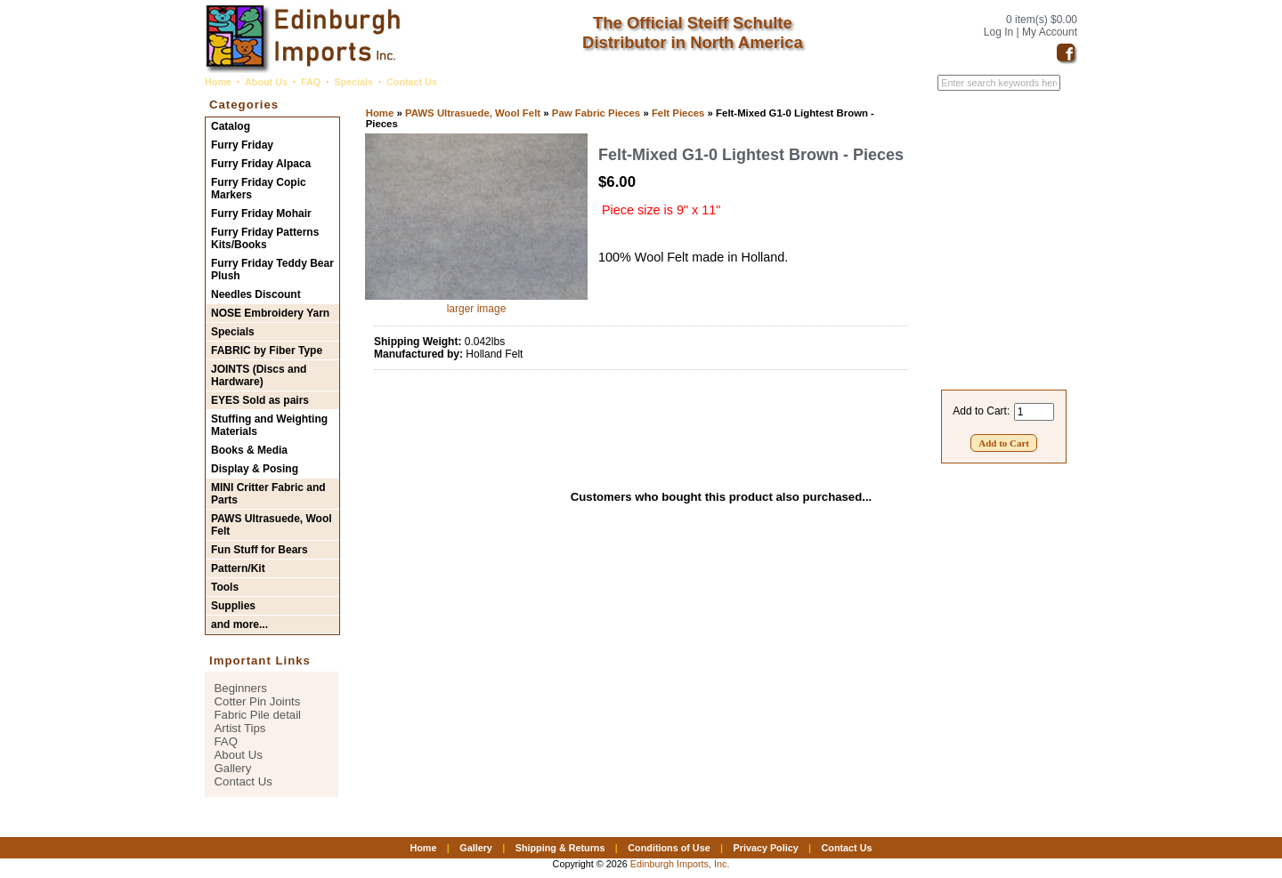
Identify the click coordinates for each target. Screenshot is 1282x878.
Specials (353, 82)
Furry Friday (242, 145)
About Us (266, 82)
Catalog (230, 126)
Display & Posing (254, 469)
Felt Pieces (678, 113)
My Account (1049, 32)
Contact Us (411, 82)
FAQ (310, 82)
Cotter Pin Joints (258, 701)
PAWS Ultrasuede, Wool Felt (472, 113)
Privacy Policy (765, 847)
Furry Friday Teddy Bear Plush (272, 269)
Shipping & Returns (560, 847)
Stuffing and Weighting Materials (269, 425)
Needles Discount (256, 294)
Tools (225, 587)
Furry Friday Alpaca (261, 163)
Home (218, 82)
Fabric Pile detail (258, 714)
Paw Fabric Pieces (596, 113)
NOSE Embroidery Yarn (270, 313)
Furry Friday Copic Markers (258, 188)
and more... (239, 624)
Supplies (233, 606)
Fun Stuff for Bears (259, 550)
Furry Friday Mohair (261, 213)
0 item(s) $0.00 (1041, 19)
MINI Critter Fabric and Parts (268, 493)
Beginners (241, 688)
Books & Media (249, 450)
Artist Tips (240, 728)
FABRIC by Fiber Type (266, 350)
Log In (998, 32)
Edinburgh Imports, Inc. (680, 863)
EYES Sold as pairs (260, 400)
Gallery (233, 768)
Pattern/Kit (238, 568)
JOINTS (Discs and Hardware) (258, 375)
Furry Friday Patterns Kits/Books (265, 238)
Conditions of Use (669, 847)
